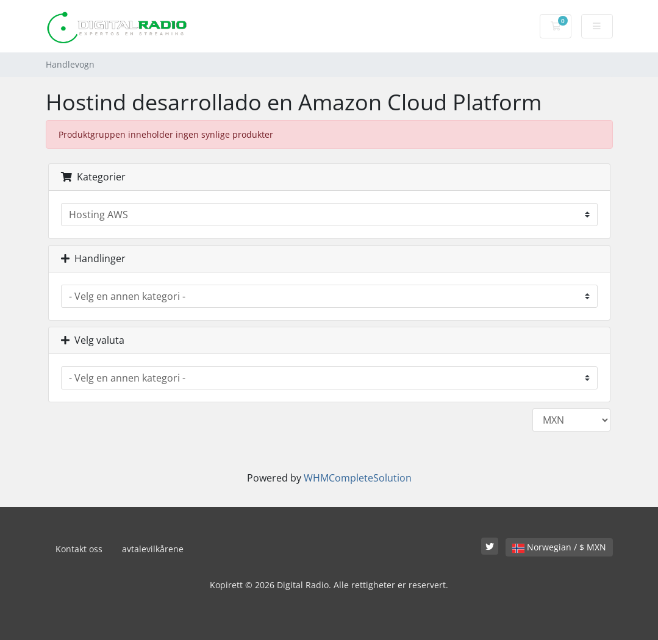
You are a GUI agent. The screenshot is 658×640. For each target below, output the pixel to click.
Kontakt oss (78, 549)
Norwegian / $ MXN (559, 547)
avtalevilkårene (153, 549)
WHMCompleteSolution (358, 478)
